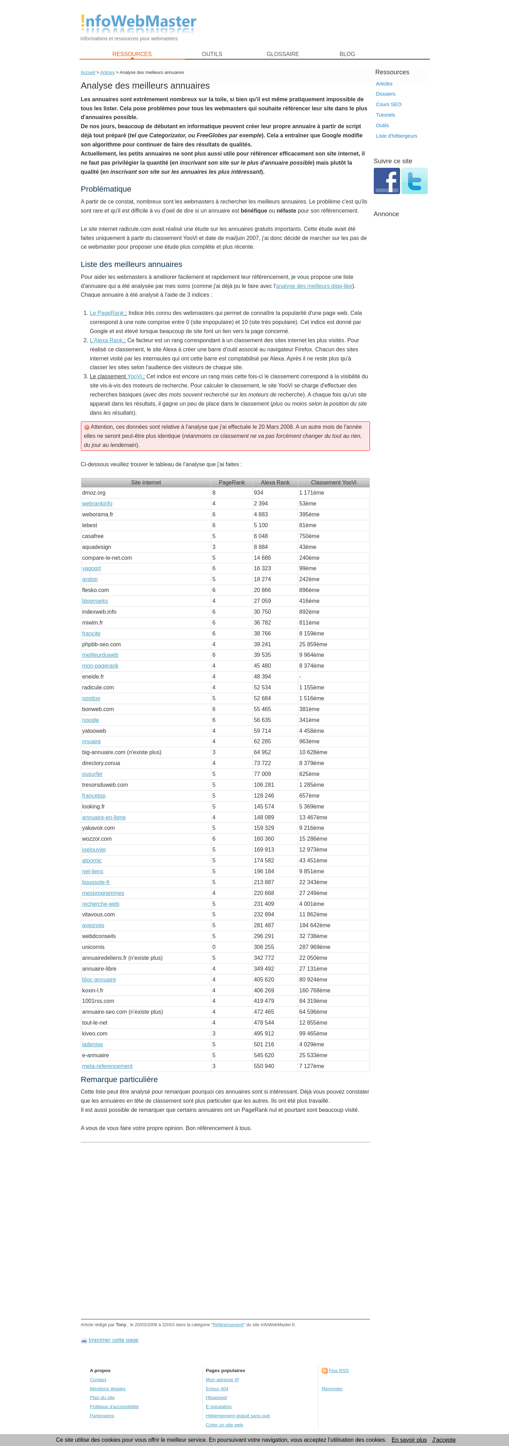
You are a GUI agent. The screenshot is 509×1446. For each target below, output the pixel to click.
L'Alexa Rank (106, 340)
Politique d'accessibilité (114, 1406)
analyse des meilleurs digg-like (314, 286)
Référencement (228, 1324)
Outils (382, 125)
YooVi (135, 376)
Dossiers (385, 94)
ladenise (92, 1044)
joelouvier (94, 850)
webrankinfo (97, 504)
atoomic (92, 860)
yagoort (91, 568)
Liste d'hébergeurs (396, 136)
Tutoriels (385, 115)
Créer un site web (224, 1424)
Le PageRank (107, 313)
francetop (94, 796)
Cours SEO (388, 104)
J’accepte (444, 1440)
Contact (98, 1379)
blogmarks (95, 601)
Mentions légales (108, 1388)
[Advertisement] (318, 24)
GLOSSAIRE (283, 54)
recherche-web (100, 904)
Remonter (332, 1388)
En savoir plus (409, 1440)
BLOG (347, 54)
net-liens (92, 871)
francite (91, 633)
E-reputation (219, 1406)
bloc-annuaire (99, 980)
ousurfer (92, 774)
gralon (90, 579)
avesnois (93, 925)
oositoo (91, 698)
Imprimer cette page (113, 1340)
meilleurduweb (100, 655)
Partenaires (102, 1415)
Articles (384, 84)
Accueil (88, 72)
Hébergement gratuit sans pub (238, 1415)
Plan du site (102, 1397)
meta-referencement (107, 1066)
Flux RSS (339, 1370)
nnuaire (91, 741)
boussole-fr (96, 882)
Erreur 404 (217, 1388)
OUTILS (212, 54)
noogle (90, 720)
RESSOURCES (132, 54)
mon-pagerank (100, 666)
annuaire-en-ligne (104, 817)
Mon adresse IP (222, 1379)
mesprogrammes (103, 893)
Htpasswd (216, 1397)
